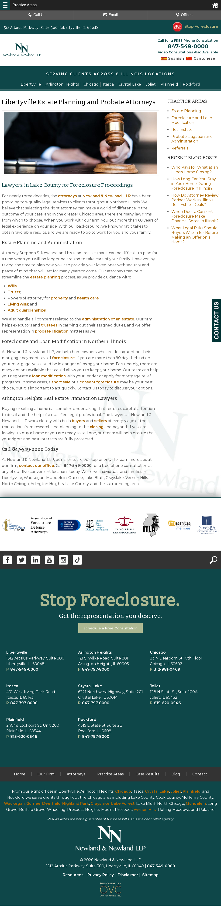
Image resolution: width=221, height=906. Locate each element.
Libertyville (16, 652)
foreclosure (63, 358)
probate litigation (52, 331)
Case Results (147, 774)
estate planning (45, 277)
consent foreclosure (99, 382)
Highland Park (75, 804)
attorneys (67, 196)
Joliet (155, 686)
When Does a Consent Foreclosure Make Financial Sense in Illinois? (194, 216)
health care (88, 298)
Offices (184, 15)
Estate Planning (186, 111)
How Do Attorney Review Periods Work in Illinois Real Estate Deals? (194, 200)
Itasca (12, 686)
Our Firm (46, 774)
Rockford (87, 720)
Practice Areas (110, 774)
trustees (49, 325)
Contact (199, 774)
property (59, 298)
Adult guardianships (27, 310)
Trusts (14, 292)
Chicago (158, 652)
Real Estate (182, 130)
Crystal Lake (90, 686)
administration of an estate (108, 319)
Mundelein (196, 804)
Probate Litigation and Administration (192, 139)
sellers (100, 421)
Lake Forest (123, 804)
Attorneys (76, 774)
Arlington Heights (95, 652)
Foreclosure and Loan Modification (191, 120)
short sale (61, 382)
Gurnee (33, 804)
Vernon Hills (145, 810)
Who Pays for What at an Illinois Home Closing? (194, 169)
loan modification (49, 376)
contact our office (36, 466)
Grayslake (100, 804)
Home (19, 774)
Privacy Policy (100, 875)
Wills (12, 286)
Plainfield (191, 791)
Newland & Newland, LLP (107, 196)
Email (110, 15)
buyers (78, 421)
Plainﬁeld (15, 720)
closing (97, 427)
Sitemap (150, 875)
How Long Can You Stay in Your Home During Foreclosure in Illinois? (193, 184)
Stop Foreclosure (195, 26)
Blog (175, 774)
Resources (73, 875)
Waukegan (14, 804)
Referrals (179, 148)
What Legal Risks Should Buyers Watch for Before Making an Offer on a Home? (194, 235)
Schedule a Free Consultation (110, 628)
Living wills (18, 304)
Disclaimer (128, 875)
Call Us (36, 15)
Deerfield (51, 804)
